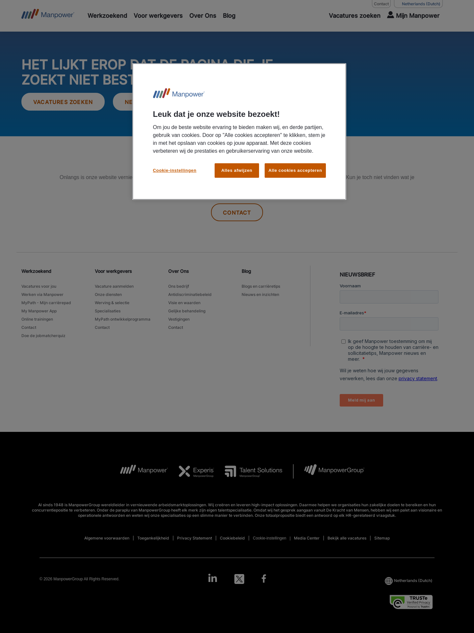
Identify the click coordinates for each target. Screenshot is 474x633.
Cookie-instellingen (175, 170)
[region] (239, 131)
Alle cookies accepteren (295, 170)
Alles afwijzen (236, 170)
